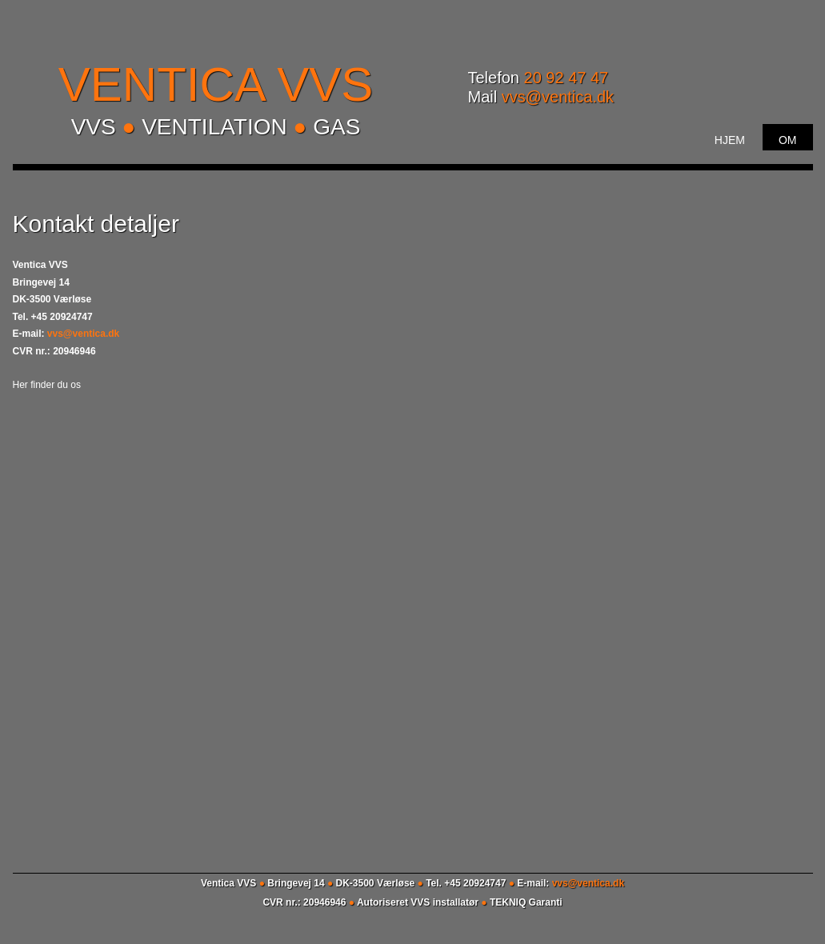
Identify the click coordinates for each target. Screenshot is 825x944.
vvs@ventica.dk (558, 97)
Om (788, 140)
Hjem (730, 140)
